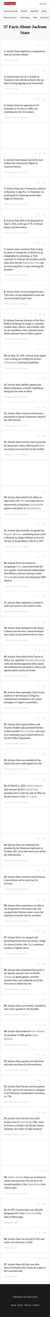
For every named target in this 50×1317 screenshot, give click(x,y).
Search (42, 3)
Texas (18, 534)
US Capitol (31, 796)
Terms (20, 1305)
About (13, 1305)
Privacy (28, 1305)
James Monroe (37, 1031)
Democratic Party (10, 18)
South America (33, 508)
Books (44, 11)
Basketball (34, 11)
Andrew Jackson (34, 785)
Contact (36, 1305)
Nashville (24, 1122)
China (22, 500)
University (30, 1213)
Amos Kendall (27, 731)
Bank (35, 18)
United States (25, 18)
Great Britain (35, 504)
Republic (8, 534)
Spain (31, 944)
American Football (11, 11)
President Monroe (33, 660)
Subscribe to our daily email (25, 1297)
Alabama (8, 976)
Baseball (24, 11)
